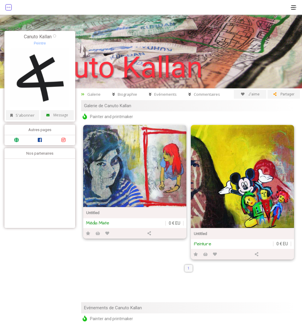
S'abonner (22, 115)
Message (57, 115)
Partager (283, 94)
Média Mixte (97, 223)
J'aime (250, 94)
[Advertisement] (38, 193)
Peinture (202, 244)
